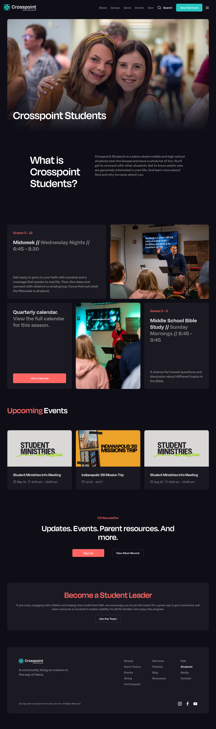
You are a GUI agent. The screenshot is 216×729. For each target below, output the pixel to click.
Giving (128, 678)
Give (150, 7)
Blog (155, 672)
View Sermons (189, 7)
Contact (186, 678)
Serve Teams (132, 666)
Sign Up (88, 553)
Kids (183, 661)
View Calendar (39, 378)
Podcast (157, 666)
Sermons (158, 661)
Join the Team (108, 618)
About (103, 7)
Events (139, 7)
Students (187, 666)
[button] (207, 8)
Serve (127, 7)
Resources (159, 678)
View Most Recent (128, 553)
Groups (115, 7)
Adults (185, 672)
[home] (20, 7)
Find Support (132, 684)
